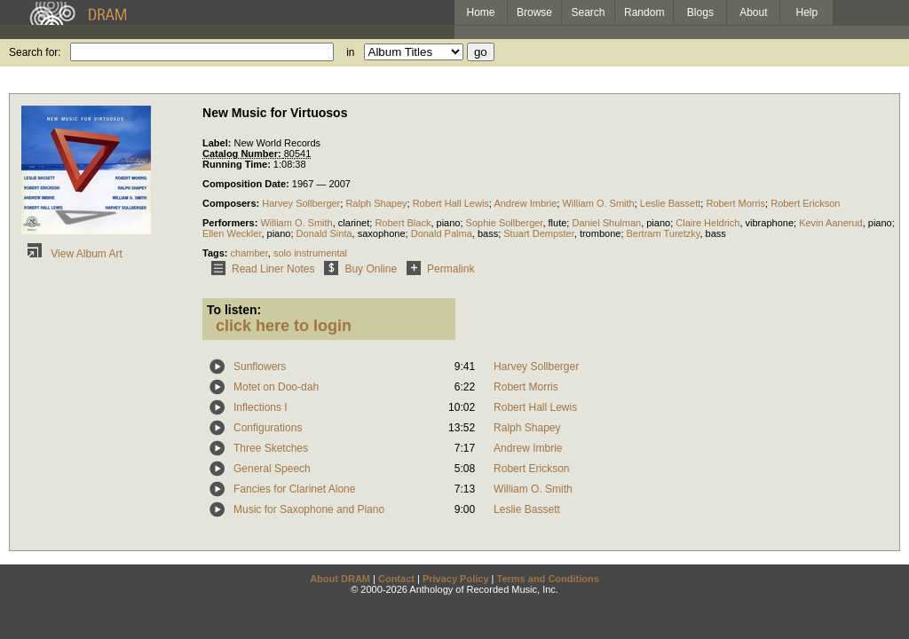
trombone (600, 233)
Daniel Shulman (606, 222)
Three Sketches (270, 448)
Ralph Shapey (376, 203)
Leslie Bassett (670, 203)
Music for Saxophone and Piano (308, 509)
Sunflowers (259, 366)
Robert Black (403, 222)
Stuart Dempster (538, 233)
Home (480, 12)
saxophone (382, 233)
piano (449, 222)
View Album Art (72, 254)
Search (588, 12)
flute (558, 222)
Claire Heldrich (707, 222)
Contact (396, 578)
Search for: (35, 52)
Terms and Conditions (548, 578)
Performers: (231, 222)
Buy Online (357, 269)
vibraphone (770, 222)
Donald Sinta (324, 233)
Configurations (267, 428)
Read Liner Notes (259, 269)
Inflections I (260, 407)
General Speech (272, 468)
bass (488, 233)
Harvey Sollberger (301, 203)
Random (644, 12)
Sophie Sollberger (504, 222)
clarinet (353, 222)
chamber (249, 253)
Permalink (437, 269)
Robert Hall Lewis (451, 203)
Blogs (700, 12)
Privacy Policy (456, 578)
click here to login (284, 326)
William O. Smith (598, 203)
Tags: (216, 253)
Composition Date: (247, 183)
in (350, 52)
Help (807, 12)
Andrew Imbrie (525, 203)
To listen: (234, 310)
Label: (217, 143)
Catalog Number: (243, 153)
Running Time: (237, 164)
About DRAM (340, 578)
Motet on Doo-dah (276, 387)
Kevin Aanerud (831, 222)
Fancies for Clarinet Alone (294, 489)
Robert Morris (735, 203)
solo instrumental (310, 253)
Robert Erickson (805, 203)
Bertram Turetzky (663, 233)
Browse (534, 12)
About (753, 12)
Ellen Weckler (231, 233)
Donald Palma (441, 233)
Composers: (232, 203)
